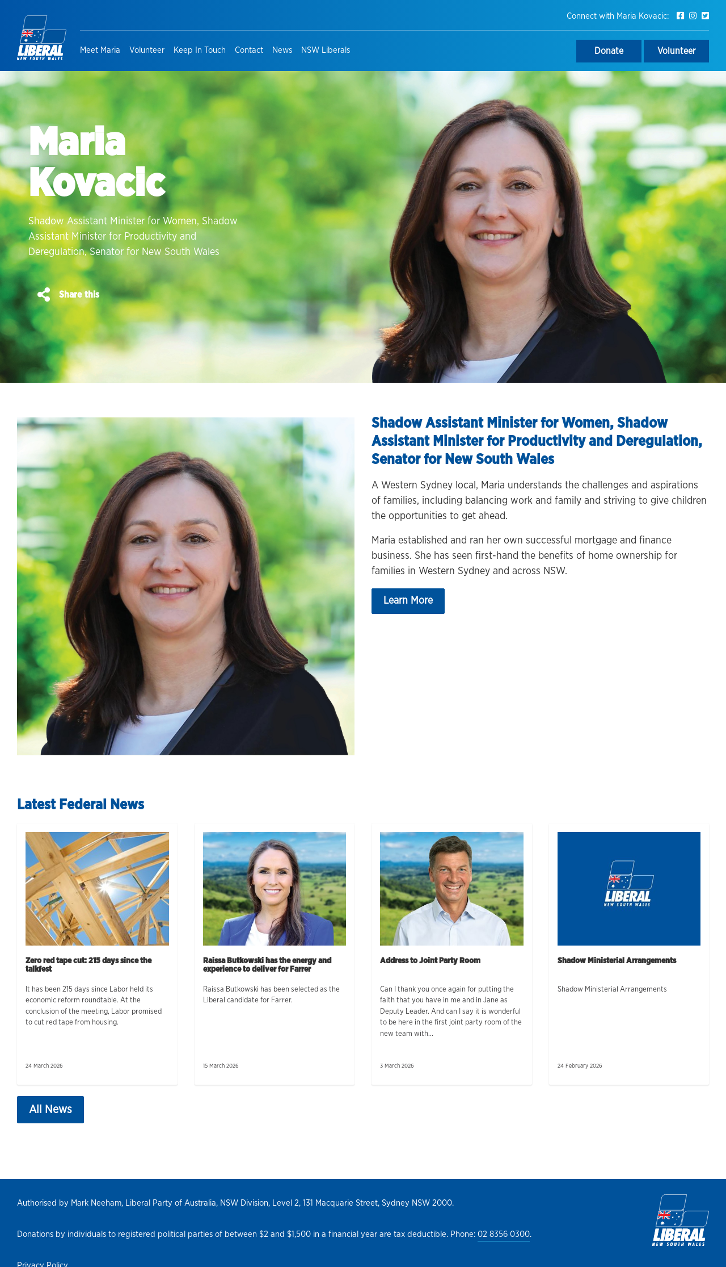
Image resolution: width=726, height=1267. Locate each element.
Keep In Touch (200, 50)
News (282, 50)
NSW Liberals (325, 50)
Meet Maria (100, 50)
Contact (249, 50)
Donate (608, 51)
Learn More (408, 601)
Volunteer (146, 50)
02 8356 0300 (504, 1234)
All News (50, 1109)
